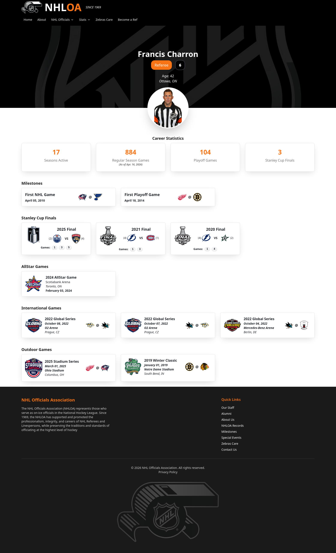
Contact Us (229, 449)
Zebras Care (229, 444)
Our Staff (227, 408)
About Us (227, 420)
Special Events (231, 438)
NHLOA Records (232, 426)
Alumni (226, 414)
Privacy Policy (168, 472)
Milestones (229, 432)
